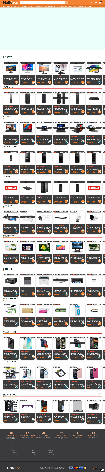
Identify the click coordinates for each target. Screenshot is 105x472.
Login (33, 450)
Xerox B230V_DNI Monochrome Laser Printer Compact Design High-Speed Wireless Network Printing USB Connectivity (44, 291)
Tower (22, 106)
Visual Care (24, 414)
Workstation (7, 166)
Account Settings (35, 447)
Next (101, 57)
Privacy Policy (14, 452)
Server (6, 196)
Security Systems (9, 226)
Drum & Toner (24, 318)
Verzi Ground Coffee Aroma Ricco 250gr (43, 417)
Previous (99, 57)
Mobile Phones (8, 351)
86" (88, 255)
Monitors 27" (7, 77)
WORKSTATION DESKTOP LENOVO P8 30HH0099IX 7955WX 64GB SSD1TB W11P (93, 168)
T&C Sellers (50, 457)
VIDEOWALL (40, 255)
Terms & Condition (15, 454)
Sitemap (13, 457)
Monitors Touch (58, 255)
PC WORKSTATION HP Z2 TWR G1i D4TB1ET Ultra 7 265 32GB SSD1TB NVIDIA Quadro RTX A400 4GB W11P (44, 168)
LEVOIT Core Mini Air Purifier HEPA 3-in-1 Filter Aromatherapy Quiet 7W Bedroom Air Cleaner (61, 417)
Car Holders (7, 381)
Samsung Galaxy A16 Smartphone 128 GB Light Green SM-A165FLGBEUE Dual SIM (26, 354)
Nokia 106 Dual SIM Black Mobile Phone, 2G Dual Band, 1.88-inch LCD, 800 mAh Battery (11, 354)
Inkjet (5, 288)
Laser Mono (24, 288)
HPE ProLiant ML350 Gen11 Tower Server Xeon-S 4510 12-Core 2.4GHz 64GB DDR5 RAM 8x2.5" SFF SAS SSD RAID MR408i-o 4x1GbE (76, 198)
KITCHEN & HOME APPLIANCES (92, 415)
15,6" (5, 136)
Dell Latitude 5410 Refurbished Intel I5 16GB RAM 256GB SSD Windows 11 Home (93, 139)
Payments (50, 450)
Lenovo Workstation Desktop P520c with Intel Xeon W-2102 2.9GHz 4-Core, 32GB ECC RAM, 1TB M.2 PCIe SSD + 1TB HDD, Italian (27, 168)
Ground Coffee (41, 414)
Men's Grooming (8, 414)
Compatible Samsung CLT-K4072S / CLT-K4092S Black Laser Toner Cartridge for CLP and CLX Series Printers (10, 321)
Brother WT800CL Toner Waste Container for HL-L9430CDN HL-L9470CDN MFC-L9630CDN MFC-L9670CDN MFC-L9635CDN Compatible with (60, 321)
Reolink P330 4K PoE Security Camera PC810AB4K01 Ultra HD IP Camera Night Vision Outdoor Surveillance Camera (44, 228)
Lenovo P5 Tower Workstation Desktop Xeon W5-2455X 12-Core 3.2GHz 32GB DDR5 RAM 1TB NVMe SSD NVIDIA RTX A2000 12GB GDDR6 (11, 168)
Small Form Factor (9, 106)
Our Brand (14, 450)
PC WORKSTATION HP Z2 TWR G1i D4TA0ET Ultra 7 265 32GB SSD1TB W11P (61, 168)
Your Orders (34, 454)
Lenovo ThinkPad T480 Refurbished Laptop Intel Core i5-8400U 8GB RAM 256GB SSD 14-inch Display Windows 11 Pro (76, 139)
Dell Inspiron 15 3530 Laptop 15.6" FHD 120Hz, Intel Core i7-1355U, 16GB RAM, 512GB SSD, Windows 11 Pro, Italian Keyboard (10, 139)
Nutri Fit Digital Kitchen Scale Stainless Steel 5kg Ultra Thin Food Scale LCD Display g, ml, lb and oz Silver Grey (77, 417)
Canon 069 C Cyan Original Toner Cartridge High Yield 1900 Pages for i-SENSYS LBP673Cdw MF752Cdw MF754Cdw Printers (27, 321)
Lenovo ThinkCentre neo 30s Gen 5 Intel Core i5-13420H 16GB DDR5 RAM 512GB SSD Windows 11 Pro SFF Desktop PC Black (11, 109)
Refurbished (57, 106)
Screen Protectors (26, 381)
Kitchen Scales (74, 414)
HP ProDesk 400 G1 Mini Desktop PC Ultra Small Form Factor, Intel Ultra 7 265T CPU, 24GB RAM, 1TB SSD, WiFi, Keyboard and (94, 109)
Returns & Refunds (36, 457)
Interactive (24, 255)
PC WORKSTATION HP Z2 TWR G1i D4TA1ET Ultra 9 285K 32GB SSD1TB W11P (77, 168)
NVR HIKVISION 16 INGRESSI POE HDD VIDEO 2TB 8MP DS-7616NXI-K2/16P (61, 228)
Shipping (50, 452)
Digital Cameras (91, 226)
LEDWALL (6, 255)
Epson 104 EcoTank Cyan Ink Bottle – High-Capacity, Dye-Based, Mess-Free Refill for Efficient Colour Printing (77, 321)
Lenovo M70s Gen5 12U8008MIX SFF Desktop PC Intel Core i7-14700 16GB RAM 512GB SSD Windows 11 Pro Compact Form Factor (77, 109)
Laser (5, 318)
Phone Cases (40, 381)
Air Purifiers (57, 414)
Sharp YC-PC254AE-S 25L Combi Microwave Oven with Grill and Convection (93, 418)
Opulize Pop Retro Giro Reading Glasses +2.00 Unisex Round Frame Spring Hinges (27, 417)
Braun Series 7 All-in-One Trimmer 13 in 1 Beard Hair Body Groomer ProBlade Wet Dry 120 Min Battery (10, 417)
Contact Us (50, 447)
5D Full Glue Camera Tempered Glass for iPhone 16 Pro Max (60, 383)
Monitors (89, 77)
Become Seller (51, 454)
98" (71, 77)
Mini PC (89, 106)
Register (33, 452)
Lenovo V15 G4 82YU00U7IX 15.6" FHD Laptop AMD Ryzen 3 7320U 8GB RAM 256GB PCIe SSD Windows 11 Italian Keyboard (61, 139)
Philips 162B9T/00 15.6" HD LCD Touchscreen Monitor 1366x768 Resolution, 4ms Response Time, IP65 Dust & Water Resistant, (77, 258)
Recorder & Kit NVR (59, 226)
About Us (14, 447)
